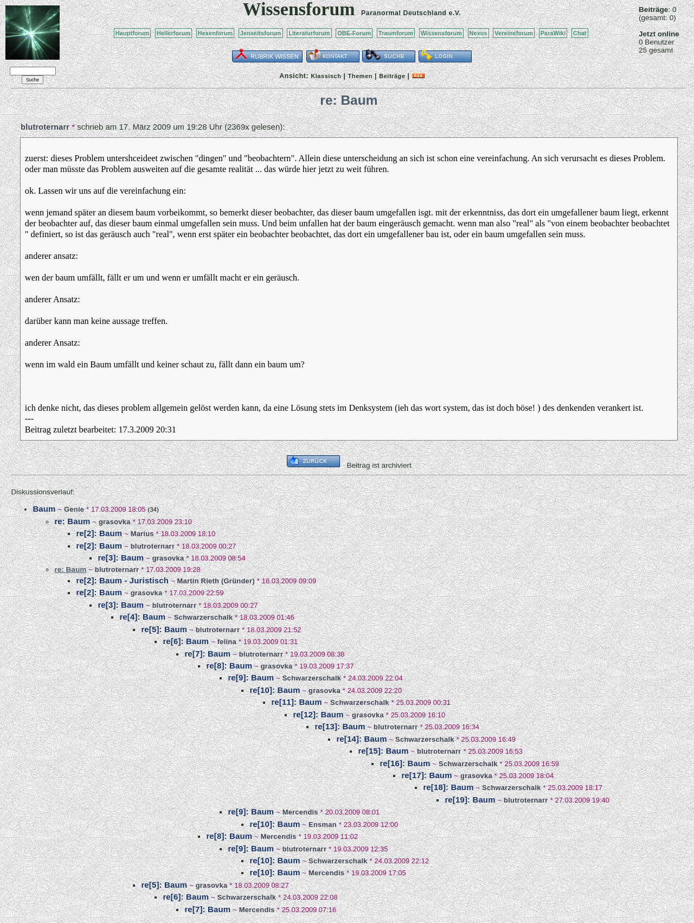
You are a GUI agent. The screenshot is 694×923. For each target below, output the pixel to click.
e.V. (454, 13)
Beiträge (392, 76)
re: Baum (72, 521)
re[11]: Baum (296, 701)
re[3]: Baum (121, 557)
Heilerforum (173, 33)
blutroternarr (45, 127)
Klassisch (326, 76)
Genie (74, 509)
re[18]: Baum (448, 787)
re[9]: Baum (251, 677)
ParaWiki (553, 33)
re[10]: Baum (274, 690)
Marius (142, 534)
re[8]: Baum (229, 665)
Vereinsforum (513, 33)
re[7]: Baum (207, 653)
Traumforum (396, 33)
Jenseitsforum (260, 33)
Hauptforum (132, 33)
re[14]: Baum (361, 738)
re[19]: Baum (470, 799)
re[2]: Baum (99, 533)
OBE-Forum (354, 33)
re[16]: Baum (405, 763)
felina (226, 642)
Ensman (323, 824)
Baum (44, 508)
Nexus (478, 33)
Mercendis (300, 812)
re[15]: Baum (383, 750)
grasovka (115, 522)
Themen (360, 76)
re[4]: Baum (142, 616)
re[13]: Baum (339, 726)
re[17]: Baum (426, 775)
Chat (580, 33)
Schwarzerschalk (203, 617)
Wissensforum (441, 33)
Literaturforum (309, 33)
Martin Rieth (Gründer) (216, 581)
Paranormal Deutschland (404, 13)
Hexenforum (215, 33)
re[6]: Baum (186, 641)
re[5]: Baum (164, 629)
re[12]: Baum (318, 714)
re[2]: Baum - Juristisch (122, 580)
